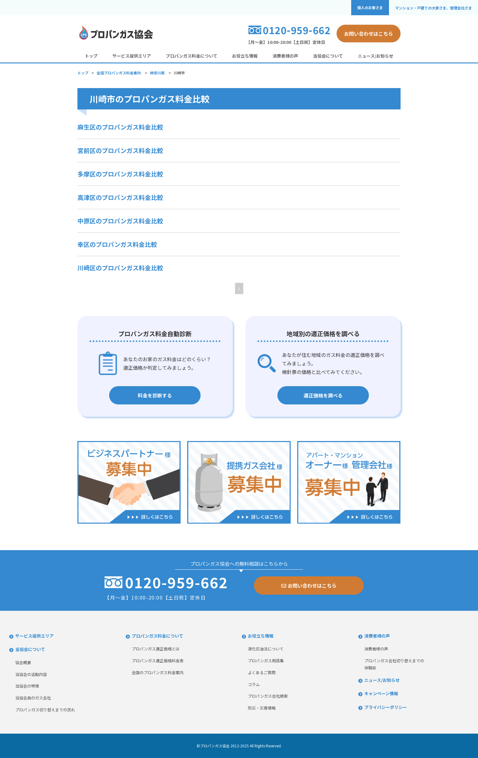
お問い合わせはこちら (368, 33)
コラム (254, 684)
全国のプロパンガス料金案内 (158, 672)
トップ (91, 56)
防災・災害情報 (262, 708)
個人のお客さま (370, 7)
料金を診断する (155, 395)
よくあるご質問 (262, 672)
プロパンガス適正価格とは (156, 649)
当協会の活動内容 (31, 674)
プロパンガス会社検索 (268, 696)
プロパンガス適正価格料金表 (158, 661)
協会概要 (23, 662)
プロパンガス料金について (191, 56)
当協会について (328, 56)
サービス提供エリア (131, 56)
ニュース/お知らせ (375, 56)
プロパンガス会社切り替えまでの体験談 (394, 664)
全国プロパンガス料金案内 (119, 72)
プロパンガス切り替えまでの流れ (45, 710)
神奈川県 (157, 72)
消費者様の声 (285, 56)
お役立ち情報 (245, 56)
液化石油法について (266, 649)
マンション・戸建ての (433, 7)
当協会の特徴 (27, 686)
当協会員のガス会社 (33, 698)
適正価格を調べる (323, 395)
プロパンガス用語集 (266, 661)
